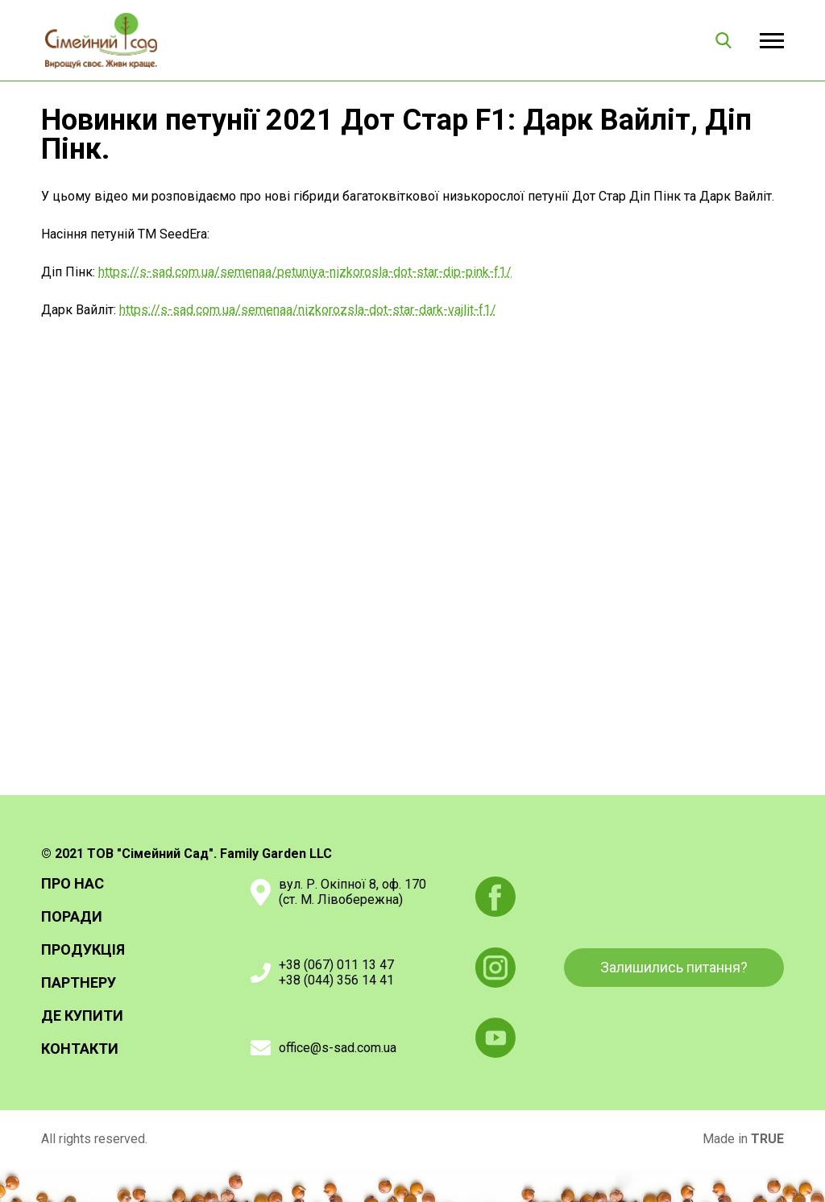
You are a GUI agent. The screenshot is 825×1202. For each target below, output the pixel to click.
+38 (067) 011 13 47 (336, 964)
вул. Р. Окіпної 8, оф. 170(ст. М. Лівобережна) (352, 892)
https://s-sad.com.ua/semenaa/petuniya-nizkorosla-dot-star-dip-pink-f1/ (305, 272)
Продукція (83, 950)
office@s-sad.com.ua (337, 1047)
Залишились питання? (674, 967)
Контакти (79, 1049)
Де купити (82, 1016)
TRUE (767, 1138)
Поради (71, 917)
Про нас (72, 884)
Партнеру (78, 983)
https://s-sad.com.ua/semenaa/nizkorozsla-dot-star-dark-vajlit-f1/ (307, 309)
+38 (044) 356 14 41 (336, 980)
